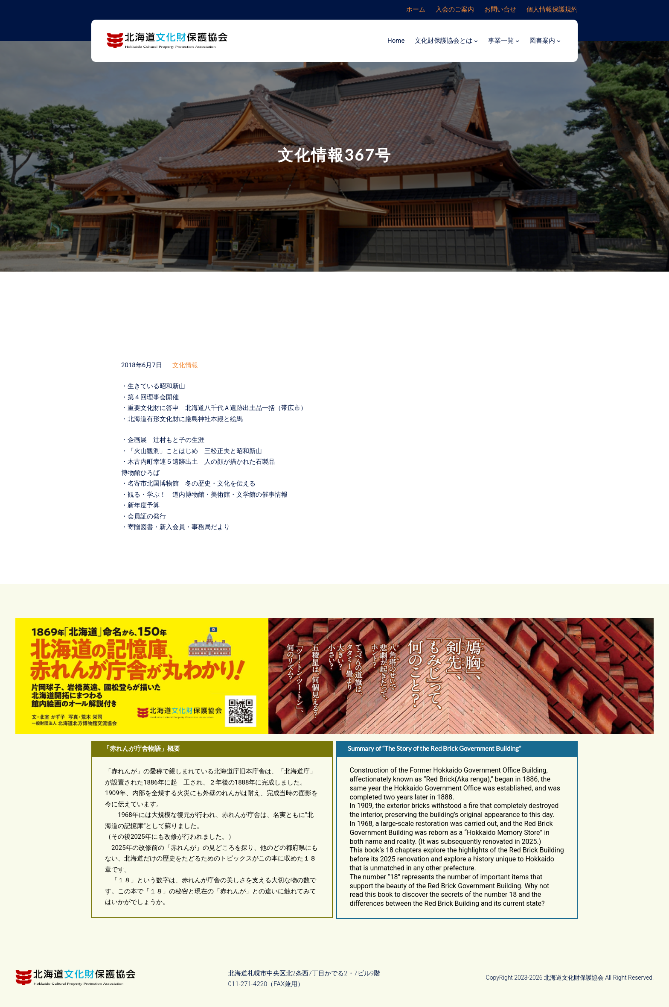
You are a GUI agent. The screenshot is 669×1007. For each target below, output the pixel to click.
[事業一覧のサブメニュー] (517, 41)
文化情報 (185, 365)
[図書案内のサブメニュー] (559, 41)
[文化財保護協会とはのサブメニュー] (476, 41)
